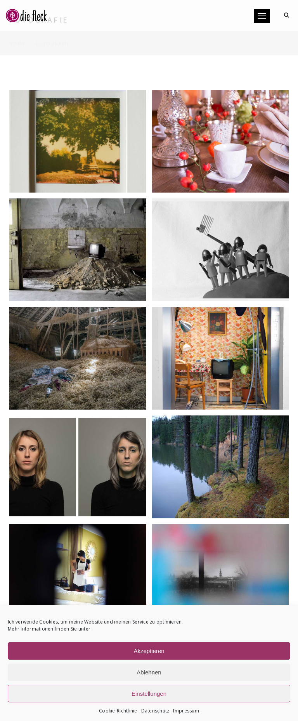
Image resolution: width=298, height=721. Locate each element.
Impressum (186, 710)
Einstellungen (149, 693)
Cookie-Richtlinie (118, 710)
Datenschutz (155, 710)
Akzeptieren (148, 651)
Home (17, 35)
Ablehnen (149, 672)
